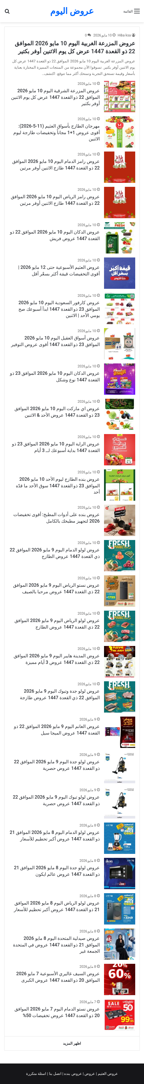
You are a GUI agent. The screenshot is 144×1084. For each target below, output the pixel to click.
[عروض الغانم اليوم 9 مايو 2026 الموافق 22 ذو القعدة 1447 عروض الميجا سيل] (119, 732)
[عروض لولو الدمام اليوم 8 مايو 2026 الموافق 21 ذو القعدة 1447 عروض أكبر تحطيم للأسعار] (119, 838)
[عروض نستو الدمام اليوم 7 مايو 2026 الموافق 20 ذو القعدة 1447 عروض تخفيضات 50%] (119, 1014)
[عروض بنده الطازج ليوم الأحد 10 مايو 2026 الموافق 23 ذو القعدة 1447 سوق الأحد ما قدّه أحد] (119, 485)
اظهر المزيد (72, 1043)
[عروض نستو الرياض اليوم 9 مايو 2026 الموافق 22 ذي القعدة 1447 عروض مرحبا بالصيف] (119, 591)
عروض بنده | (72, 1073)
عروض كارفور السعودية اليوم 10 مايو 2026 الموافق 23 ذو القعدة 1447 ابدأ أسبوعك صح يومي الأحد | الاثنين (58, 309)
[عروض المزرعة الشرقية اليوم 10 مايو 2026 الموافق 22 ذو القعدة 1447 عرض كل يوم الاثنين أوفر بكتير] (119, 96)
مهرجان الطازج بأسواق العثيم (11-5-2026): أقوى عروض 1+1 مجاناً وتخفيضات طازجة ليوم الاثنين (56, 132)
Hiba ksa (124, 35)
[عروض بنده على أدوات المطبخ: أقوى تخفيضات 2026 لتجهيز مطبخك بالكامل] (119, 520)
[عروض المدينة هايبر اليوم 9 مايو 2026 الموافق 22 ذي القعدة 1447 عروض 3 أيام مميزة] (119, 661)
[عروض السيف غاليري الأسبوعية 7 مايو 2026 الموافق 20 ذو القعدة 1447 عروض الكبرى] (119, 979)
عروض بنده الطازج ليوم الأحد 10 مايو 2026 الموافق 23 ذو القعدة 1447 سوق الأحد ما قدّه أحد (57, 485)
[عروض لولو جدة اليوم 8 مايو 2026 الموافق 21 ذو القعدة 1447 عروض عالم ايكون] (119, 873)
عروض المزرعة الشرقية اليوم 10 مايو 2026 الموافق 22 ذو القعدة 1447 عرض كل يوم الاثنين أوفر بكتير (55, 97)
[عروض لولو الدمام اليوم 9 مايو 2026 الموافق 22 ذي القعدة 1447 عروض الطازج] (119, 555)
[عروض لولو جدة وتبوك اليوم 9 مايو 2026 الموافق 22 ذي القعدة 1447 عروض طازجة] (119, 697)
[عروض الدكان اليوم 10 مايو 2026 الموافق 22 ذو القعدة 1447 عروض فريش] (119, 237)
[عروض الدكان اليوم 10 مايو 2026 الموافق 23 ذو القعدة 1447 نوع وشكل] (119, 379)
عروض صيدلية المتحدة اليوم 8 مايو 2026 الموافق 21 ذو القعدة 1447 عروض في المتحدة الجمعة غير (56, 945)
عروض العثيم (107, 1073)
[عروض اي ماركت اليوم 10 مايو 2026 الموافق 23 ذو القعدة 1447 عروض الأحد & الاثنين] (119, 414)
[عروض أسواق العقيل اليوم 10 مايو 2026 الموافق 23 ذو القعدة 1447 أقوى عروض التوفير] (119, 343)
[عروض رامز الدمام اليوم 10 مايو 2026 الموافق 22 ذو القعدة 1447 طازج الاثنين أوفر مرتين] (119, 167)
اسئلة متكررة (36, 1073)
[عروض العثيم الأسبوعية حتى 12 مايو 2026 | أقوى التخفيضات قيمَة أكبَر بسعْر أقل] (119, 273)
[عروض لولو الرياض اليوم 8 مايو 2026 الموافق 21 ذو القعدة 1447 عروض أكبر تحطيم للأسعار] (119, 909)
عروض (90, 1073)
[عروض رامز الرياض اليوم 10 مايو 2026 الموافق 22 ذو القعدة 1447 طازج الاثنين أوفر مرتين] (119, 202)
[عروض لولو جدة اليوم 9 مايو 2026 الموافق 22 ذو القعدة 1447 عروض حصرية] (119, 767)
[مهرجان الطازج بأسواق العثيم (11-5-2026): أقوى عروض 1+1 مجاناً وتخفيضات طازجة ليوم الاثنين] (119, 132)
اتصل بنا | (54, 1073)
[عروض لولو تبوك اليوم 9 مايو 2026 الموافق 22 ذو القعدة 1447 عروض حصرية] (119, 803)
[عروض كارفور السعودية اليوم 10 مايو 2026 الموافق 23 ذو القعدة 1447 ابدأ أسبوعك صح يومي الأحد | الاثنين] (119, 308)
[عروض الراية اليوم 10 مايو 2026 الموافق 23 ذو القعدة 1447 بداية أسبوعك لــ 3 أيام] (119, 449)
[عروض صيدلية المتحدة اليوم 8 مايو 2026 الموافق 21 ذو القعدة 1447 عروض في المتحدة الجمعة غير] (119, 944)
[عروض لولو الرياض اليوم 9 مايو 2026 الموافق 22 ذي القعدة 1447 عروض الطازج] (119, 626)
